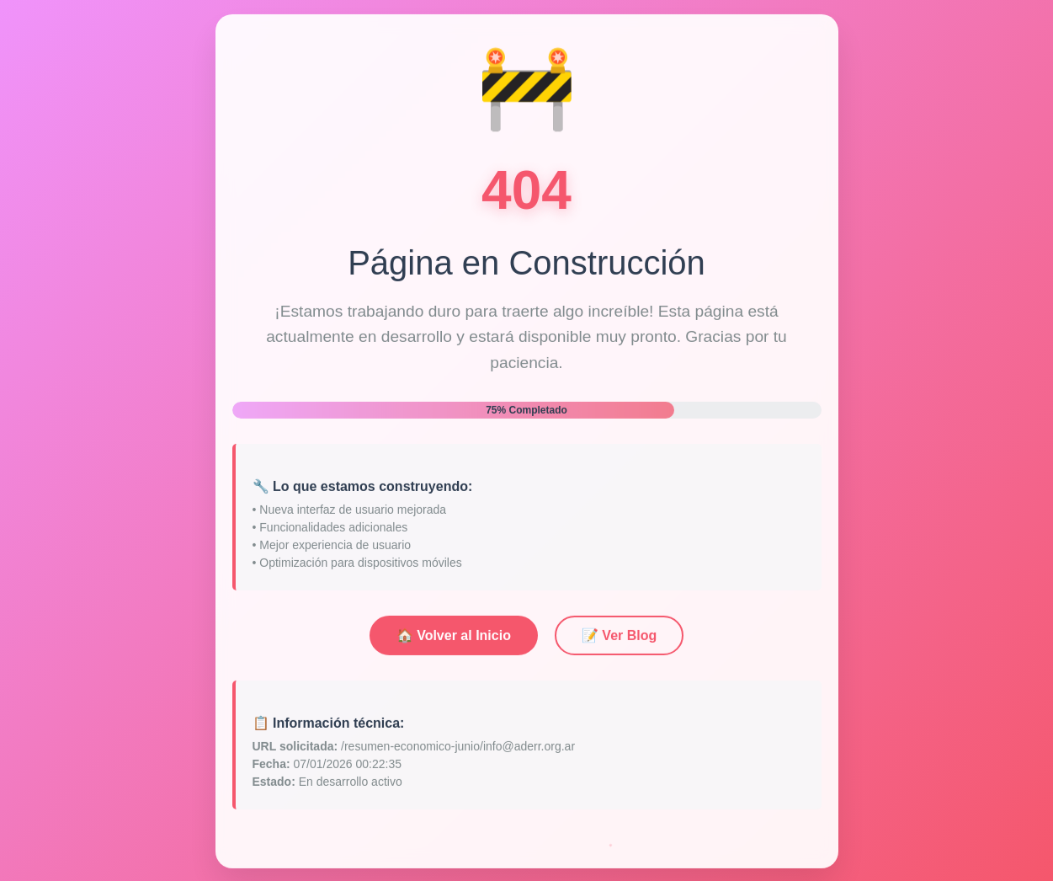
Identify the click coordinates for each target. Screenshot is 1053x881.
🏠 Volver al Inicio (453, 639)
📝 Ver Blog (619, 639)
